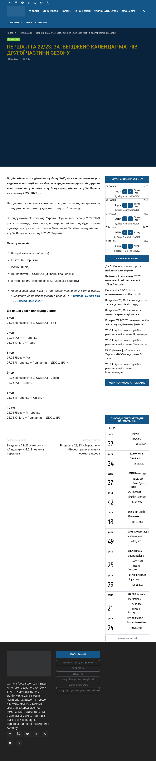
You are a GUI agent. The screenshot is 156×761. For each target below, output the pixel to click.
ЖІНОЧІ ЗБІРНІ (82, 11)
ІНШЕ (29, 22)
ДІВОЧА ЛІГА (128, 11)
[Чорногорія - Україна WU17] (127, 205)
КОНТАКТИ (41, 22)
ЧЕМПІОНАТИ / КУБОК (106, 11)
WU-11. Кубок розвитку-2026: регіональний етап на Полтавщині (126, 332)
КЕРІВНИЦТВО (50, 11)
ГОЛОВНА (34, 11)
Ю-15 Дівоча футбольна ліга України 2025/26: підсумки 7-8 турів (124, 354)
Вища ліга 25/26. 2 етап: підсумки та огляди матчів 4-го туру (126, 302)
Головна (11, 33)
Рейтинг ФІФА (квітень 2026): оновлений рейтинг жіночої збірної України (123, 280)
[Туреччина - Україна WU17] (127, 191)
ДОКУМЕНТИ (15, 22)
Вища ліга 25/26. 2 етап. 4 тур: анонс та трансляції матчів (124, 312)
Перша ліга (26, 33)
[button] (144, 11)
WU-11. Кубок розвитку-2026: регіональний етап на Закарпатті (126, 342)
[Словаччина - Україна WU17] (127, 219)
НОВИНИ (66, 11)
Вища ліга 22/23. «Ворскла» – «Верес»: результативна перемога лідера (80, 449)
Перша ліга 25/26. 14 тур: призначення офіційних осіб (123, 292)
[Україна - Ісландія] (127, 232)
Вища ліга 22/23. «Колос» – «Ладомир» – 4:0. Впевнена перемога (25, 449)
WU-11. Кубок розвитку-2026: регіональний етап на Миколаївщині (123, 368)
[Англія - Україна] (127, 246)
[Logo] (17, 11)
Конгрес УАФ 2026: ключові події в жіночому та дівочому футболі (127, 322)
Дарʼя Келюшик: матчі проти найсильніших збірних (123, 268)
